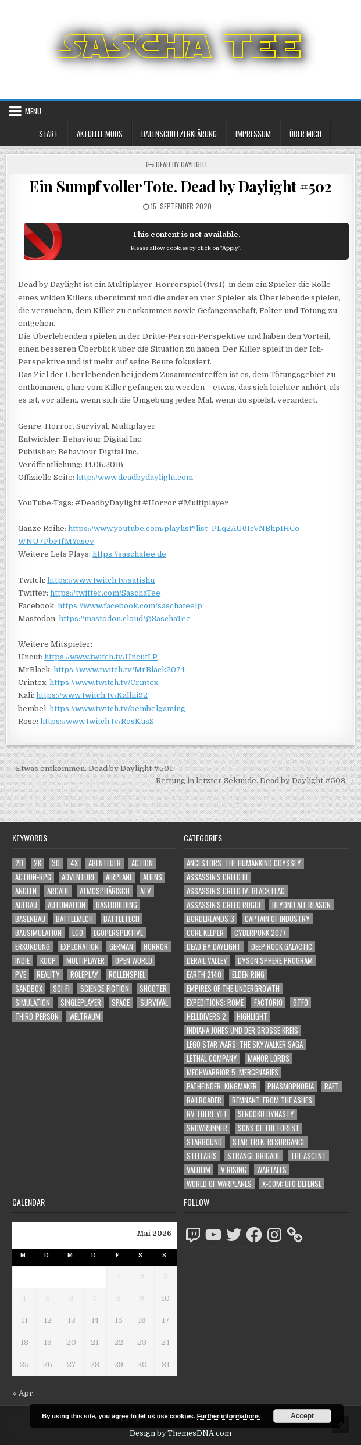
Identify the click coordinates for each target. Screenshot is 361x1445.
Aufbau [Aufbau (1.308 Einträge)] (26, 904)
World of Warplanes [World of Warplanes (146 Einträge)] (219, 1183)
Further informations (228, 1415)
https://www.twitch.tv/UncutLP (101, 656)
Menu (33, 111)
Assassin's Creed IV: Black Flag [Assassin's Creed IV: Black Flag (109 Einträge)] (236, 891)
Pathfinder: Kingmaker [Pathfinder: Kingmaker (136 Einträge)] (222, 1086)
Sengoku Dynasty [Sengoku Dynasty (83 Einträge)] (266, 1114)
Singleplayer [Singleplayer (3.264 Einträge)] (80, 1002)
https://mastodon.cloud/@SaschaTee (125, 618)
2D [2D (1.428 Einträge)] (19, 863)
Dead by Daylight (182, 164)
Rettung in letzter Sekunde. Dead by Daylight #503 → (255, 780)
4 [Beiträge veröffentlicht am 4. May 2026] (24, 1298)
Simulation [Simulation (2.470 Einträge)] (32, 1002)
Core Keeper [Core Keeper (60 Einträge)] (205, 932)
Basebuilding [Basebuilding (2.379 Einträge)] (116, 904)
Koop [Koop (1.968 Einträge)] (48, 960)
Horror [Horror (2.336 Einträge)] (156, 946)
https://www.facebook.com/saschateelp (130, 605)
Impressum (253, 133)
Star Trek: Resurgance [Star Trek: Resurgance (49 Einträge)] (269, 1142)
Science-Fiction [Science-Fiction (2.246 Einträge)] (104, 988)
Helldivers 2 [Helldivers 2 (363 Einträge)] (206, 1016)
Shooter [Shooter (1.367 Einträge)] (153, 988)
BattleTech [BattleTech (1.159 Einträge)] (121, 918)
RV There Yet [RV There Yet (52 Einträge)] (207, 1114)
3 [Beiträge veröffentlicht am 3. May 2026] (165, 1276)
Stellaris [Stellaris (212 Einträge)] (202, 1155)
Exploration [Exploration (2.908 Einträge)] (79, 946)
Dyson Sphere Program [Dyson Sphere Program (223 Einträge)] (275, 960)
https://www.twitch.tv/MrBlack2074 (119, 669)
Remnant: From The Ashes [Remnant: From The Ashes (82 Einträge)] (272, 1100)
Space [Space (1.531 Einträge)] (121, 1002)
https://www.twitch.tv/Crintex (103, 682)
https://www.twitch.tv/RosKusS (97, 721)
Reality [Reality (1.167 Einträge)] (48, 974)
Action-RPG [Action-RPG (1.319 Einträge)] (33, 877)
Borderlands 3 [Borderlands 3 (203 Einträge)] (210, 918)
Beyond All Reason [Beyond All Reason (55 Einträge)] (301, 904)
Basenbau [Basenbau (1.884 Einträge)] (30, 918)
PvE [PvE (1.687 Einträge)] (20, 974)
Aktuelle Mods (100, 133)
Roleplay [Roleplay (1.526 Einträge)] (84, 974)
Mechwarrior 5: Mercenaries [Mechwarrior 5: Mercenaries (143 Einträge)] (232, 1072)
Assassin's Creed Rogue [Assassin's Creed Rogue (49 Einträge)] (224, 904)
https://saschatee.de (129, 554)
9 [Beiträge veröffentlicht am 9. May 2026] (142, 1298)
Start (48, 133)
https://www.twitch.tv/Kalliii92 (92, 695)
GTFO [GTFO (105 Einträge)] (300, 1002)
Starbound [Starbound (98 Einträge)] (204, 1142)
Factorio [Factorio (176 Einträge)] (268, 1002)
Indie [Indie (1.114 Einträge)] (22, 960)
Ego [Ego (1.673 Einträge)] (77, 932)
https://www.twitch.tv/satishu (101, 580)
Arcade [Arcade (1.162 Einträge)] (58, 891)
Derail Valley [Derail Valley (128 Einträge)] (207, 960)
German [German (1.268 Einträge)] (121, 946)
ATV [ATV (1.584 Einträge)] (145, 891)
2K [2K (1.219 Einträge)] (37, 863)
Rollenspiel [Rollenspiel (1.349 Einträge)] (127, 974)
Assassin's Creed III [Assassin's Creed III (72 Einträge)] (217, 877)
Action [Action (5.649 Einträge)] (142, 863)
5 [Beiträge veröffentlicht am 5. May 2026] (47, 1298)
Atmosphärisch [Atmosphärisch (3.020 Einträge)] (105, 891)
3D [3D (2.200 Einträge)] (56, 863)
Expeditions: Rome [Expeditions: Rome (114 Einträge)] (215, 1002)
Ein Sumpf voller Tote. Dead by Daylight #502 (180, 186)
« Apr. (23, 1393)
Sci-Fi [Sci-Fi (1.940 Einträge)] (61, 988)
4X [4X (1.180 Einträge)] (74, 863)
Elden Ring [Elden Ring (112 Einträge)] (248, 974)
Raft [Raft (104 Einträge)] (331, 1086)
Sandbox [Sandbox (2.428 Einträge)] (28, 988)
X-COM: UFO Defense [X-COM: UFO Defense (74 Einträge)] (291, 1183)
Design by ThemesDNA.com (180, 1433)
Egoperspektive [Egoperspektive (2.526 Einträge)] (118, 932)
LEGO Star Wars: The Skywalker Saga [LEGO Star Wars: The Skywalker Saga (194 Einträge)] (245, 1044)
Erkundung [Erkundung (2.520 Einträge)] (32, 946)
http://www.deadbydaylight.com (134, 477)
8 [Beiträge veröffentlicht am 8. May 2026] (118, 1298)
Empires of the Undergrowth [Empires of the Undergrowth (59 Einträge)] (233, 988)
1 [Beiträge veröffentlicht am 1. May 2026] (118, 1276)
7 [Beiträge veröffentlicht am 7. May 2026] (94, 1298)
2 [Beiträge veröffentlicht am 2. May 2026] (142, 1276)
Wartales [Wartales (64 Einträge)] (272, 1169)
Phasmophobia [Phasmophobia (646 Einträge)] (290, 1086)
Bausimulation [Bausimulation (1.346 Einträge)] (38, 932)
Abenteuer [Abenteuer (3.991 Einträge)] (104, 863)
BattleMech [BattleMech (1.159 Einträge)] (74, 918)
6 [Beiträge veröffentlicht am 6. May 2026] (71, 1298)
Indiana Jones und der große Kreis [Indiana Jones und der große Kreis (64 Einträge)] (242, 1030)
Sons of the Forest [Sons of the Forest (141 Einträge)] (268, 1128)
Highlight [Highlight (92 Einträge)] (252, 1016)
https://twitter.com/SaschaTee (105, 593)
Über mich (305, 133)
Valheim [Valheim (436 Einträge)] (198, 1169)
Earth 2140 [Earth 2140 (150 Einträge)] (204, 974)
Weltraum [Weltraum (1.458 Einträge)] (85, 1016)
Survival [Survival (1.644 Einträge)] (154, 1002)
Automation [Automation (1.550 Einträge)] (66, 904)
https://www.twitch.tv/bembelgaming (117, 708)
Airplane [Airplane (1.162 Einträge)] (119, 877)
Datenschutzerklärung (179, 133)
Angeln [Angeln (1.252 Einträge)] (26, 891)
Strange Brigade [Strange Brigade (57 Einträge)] (253, 1155)
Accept (302, 1416)
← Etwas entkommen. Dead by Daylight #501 (89, 768)
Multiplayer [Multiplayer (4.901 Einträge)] (85, 960)
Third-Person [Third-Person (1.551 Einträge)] (37, 1016)
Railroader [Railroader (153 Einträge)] (204, 1100)
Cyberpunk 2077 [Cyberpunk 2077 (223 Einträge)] (260, 932)
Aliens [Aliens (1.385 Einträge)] (152, 877)
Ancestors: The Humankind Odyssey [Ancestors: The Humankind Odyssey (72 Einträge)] (244, 863)
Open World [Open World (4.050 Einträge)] (133, 960)
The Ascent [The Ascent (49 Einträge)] (308, 1155)
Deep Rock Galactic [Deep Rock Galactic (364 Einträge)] (281, 946)
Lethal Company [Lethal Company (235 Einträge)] (212, 1058)
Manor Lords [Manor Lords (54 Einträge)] (268, 1058)
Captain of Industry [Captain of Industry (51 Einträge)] (277, 918)
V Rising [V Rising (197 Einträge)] (233, 1169)
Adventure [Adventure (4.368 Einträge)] (78, 877)
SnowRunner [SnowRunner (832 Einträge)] (207, 1128)
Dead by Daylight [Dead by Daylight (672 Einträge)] (214, 946)
